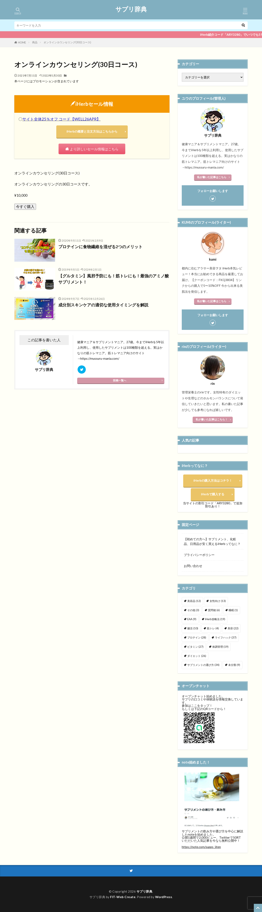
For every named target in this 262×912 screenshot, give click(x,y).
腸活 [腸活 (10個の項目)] (192, 628)
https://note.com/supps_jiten (201, 847)
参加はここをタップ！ (197, 705)
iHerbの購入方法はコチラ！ (212, 480)
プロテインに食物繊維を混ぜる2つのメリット (100, 246)
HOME (22, 42)
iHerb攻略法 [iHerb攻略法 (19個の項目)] (215, 619)
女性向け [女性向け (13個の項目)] (218, 601)
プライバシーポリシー (199, 555)
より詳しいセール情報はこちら (94, 149)
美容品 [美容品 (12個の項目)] (194, 601)
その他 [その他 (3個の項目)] (193, 610)
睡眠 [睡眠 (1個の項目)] (233, 610)
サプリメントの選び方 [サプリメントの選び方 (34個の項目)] (203, 664)
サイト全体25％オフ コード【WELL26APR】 (61, 119)
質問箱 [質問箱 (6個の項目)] (214, 610)
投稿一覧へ (119, 380)
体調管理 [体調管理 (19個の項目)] (220, 646)
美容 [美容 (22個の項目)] (233, 628)
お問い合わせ (193, 566)
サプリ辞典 (131, 9)
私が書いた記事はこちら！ (212, 419)
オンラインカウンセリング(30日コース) (67, 42)
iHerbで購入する (212, 494)
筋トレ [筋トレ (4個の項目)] (213, 628)
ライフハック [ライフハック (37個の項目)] (225, 637)
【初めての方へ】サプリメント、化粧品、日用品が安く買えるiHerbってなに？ (212, 541)
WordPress (163, 897)
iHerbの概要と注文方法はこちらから (92, 131)
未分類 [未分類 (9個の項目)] (234, 664)
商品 (34, 42)
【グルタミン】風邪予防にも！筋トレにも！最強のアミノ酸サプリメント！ (113, 278)
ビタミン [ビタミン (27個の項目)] (195, 646)
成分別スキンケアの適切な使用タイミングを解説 (103, 305)
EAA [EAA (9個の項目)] (191, 619)
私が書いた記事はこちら (211, 177)
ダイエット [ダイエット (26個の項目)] (196, 655)
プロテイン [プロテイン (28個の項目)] (196, 637)
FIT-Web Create (123, 897)
